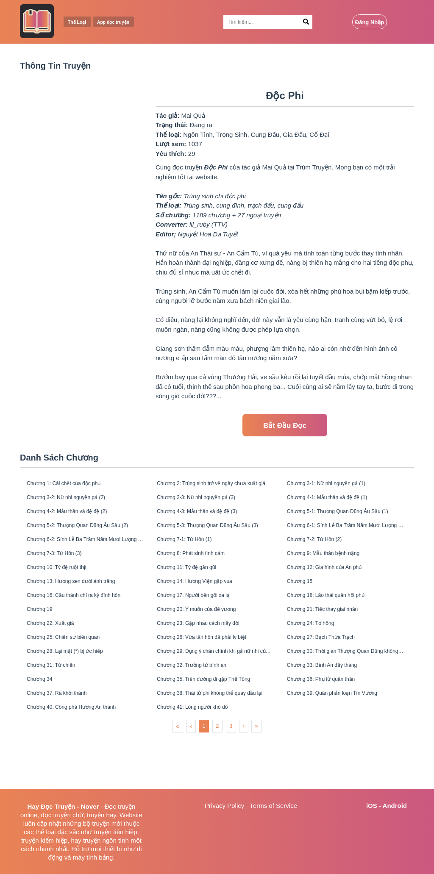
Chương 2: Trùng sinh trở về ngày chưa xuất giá (215, 484)
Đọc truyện (120, 806)
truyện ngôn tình (106, 840)
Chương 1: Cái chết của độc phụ (74, 484)
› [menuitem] (244, 776)
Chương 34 (44, 722)
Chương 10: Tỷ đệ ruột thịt (65, 586)
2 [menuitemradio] (217, 776)
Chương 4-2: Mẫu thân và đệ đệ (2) (78, 518)
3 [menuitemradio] (230, 776)
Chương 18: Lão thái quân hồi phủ (337, 620)
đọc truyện (55, 815)
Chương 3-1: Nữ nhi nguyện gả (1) (337, 484)
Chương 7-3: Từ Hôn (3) (62, 569)
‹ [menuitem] (191, 776)
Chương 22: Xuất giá (57, 654)
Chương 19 (44, 637)
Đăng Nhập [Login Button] (369, 22)
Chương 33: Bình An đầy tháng (332, 705)
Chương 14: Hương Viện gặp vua (205, 603)
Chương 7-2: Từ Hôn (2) (323, 552)
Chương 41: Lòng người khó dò (203, 756)
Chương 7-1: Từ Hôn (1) (193, 552)
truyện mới (107, 823)
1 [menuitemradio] (204, 776)
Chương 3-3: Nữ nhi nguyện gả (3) (207, 501)
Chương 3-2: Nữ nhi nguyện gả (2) (77, 501)
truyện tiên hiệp (115, 831)
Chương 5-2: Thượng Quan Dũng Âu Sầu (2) (85, 535)
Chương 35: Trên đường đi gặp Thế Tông (215, 722)
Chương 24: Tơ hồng (318, 654)
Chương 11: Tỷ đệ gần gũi (195, 586)
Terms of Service (273, 805)
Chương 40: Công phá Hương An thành (84, 756)
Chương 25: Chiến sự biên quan (74, 671)
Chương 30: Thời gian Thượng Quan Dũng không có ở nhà (345, 688)
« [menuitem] (177, 776)
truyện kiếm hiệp (44, 840)
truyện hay (101, 815)
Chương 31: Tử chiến (58, 705)
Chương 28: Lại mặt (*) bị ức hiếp (75, 688)
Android (395, 805)
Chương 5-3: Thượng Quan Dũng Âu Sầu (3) (215, 535)
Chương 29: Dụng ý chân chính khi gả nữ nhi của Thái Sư (215, 688)
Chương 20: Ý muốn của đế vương (208, 637)
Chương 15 (305, 603)
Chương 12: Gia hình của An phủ (335, 586)
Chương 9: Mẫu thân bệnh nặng (333, 569)
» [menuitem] (256, 776)
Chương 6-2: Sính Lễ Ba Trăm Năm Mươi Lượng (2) (85, 552)
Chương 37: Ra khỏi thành (65, 739)
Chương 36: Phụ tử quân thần (331, 722)
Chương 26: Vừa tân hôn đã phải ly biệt (214, 671)
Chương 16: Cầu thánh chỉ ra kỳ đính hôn (85, 620)
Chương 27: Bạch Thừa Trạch (331, 671)
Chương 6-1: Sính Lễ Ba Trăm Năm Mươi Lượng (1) (345, 535)
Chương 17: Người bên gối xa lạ (204, 620)
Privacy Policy (224, 805)
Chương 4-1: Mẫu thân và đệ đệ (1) (338, 501)
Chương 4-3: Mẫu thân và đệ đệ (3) (208, 518)
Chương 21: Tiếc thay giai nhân (333, 637)
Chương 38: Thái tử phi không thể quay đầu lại (215, 739)
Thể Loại (80, 22)
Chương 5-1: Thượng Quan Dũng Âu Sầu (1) (345, 518)
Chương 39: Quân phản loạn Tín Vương (345, 739)
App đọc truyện (125, 22)
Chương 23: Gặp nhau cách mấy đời (210, 654)
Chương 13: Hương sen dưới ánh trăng (83, 603)
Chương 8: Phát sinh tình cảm (201, 569)
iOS (371, 805)
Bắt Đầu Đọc (284, 426)
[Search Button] (306, 22)
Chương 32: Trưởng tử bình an (202, 705)
